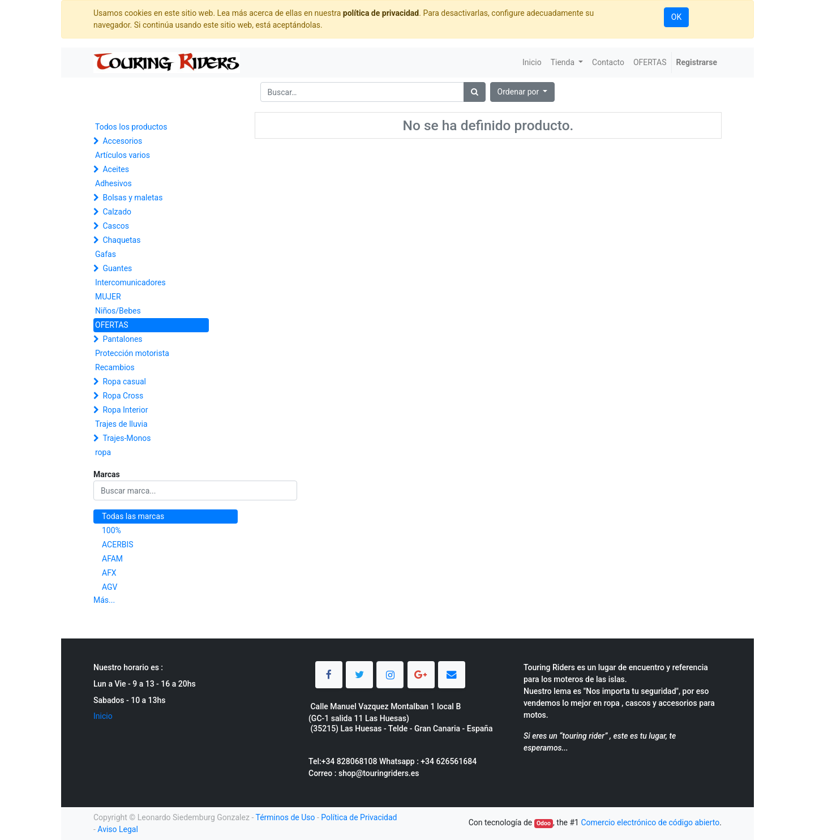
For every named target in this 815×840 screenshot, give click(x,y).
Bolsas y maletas (132, 197)
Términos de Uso (285, 817)
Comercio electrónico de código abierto (650, 822)
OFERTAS (111, 324)
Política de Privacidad (359, 817)
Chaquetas (121, 240)
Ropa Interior (125, 409)
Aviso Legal (117, 829)
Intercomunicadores (130, 282)
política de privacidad (381, 13)
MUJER (108, 296)
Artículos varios (122, 155)
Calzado (116, 211)
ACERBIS (118, 544)
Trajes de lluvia (121, 423)
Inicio (103, 716)
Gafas (105, 254)
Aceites (115, 169)
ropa (103, 452)
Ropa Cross (122, 395)
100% (111, 530)
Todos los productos (131, 126)
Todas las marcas (133, 516)
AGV (110, 587)
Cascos (115, 225)
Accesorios (122, 140)
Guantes (117, 268)
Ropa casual (123, 381)
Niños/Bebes (118, 310)
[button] (522, 92)
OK (676, 17)
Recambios (115, 367)
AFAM (112, 558)
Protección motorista (132, 353)
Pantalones (122, 339)
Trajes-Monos (126, 438)
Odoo (544, 823)
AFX (109, 572)
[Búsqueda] (475, 92)
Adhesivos (113, 183)
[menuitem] (532, 62)
